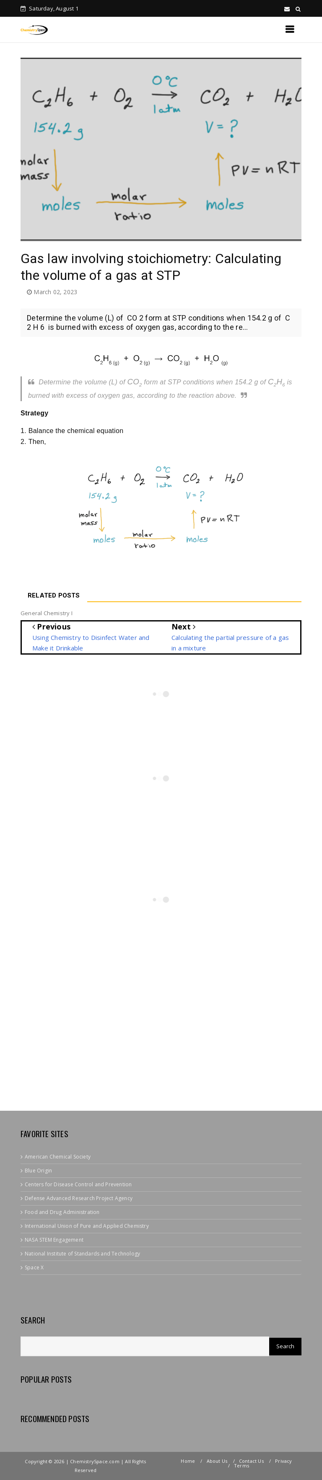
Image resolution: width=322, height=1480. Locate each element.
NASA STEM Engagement (54, 1239)
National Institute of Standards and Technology (82, 1253)
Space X (34, 1267)
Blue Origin (38, 1170)
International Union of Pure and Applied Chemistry (87, 1225)
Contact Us (251, 1461)
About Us (217, 1461)
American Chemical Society (58, 1156)
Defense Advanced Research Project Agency (78, 1198)
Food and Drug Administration (62, 1212)
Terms (241, 1465)
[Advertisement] (171, 1034)
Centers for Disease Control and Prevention (78, 1184)
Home (188, 1461)
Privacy (283, 1461)
